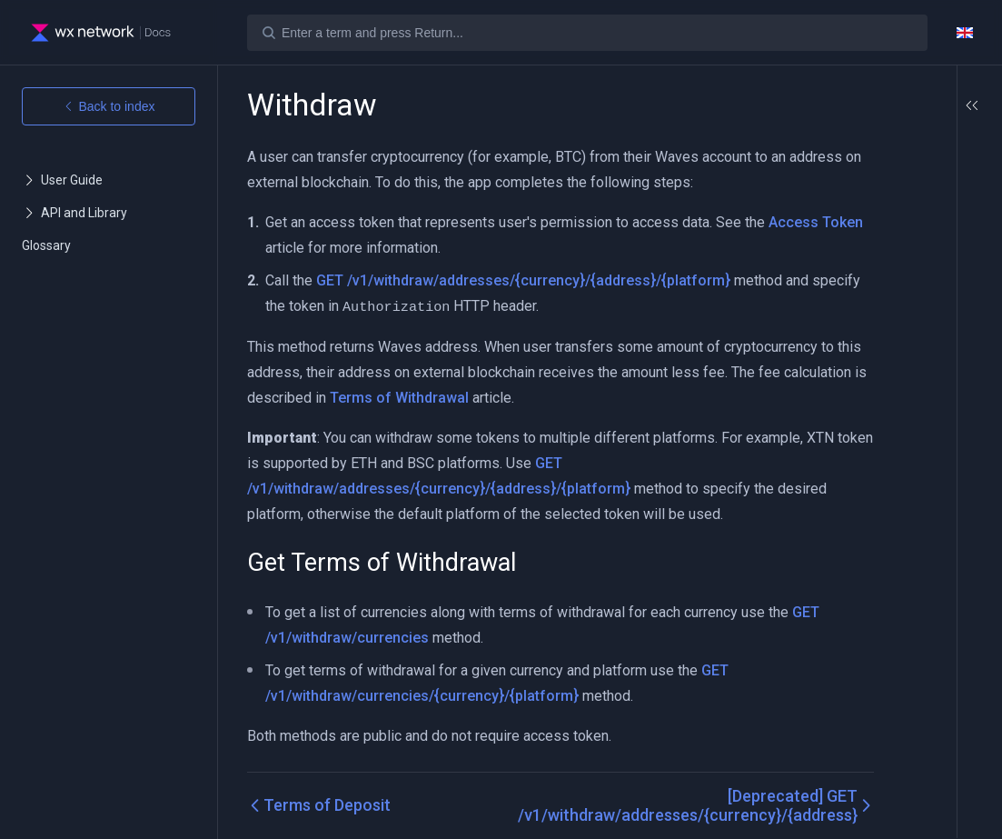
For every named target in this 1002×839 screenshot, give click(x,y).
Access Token (312, 247)
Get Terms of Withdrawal (898, 161)
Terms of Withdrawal (648, 396)
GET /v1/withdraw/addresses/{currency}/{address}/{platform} (523, 280)
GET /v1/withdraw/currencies (362, 636)
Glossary (46, 245)
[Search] (587, 33)
